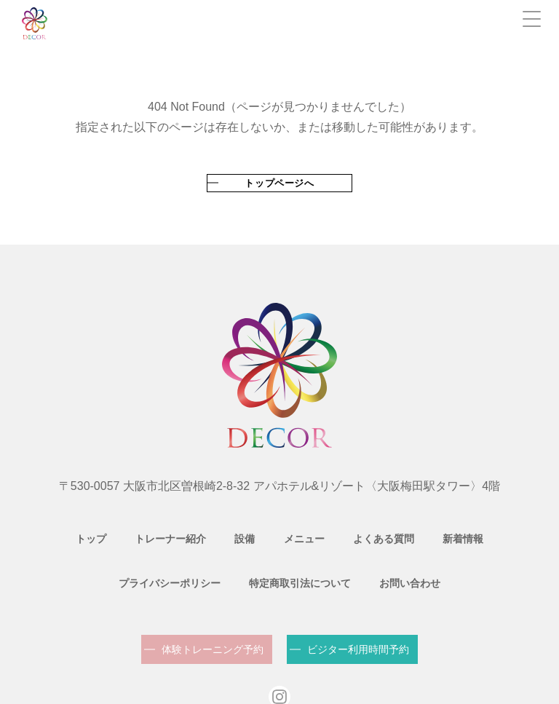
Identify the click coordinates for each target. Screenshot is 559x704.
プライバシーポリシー (473, 530)
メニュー (238, 530)
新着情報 (381, 530)
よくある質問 (310, 530)
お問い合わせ (340, 555)
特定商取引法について (239, 555)
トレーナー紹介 (121, 530)
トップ (50, 530)
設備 (188, 530)
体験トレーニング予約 (212, 611)
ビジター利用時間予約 (358, 611)
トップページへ (279, 183)
